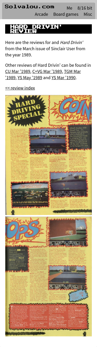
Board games (65, 14)
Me (69, 8)
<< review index (20, 88)
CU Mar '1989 (17, 71)
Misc (88, 14)
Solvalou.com (30, 7)
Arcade (41, 14)
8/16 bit (84, 8)
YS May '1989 (30, 77)
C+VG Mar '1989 (47, 71)
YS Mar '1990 (63, 77)
